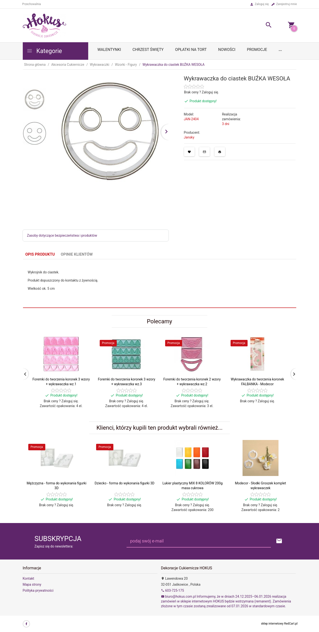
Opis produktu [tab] (40, 254)
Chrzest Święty (148, 49)
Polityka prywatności (38, 590)
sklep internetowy (272, 623)
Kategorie (44, 51)
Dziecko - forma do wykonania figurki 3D (124, 483)
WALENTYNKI (109, 49)
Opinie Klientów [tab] (77, 254)
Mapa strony (32, 584)
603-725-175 (172, 590)
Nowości (226, 49)
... (280, 49)
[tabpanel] (159, 283)
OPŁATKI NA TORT (191, 49)
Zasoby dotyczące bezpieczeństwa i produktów (62, 235)
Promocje (257, 49)
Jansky (189, 137)
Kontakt (28, 578)
